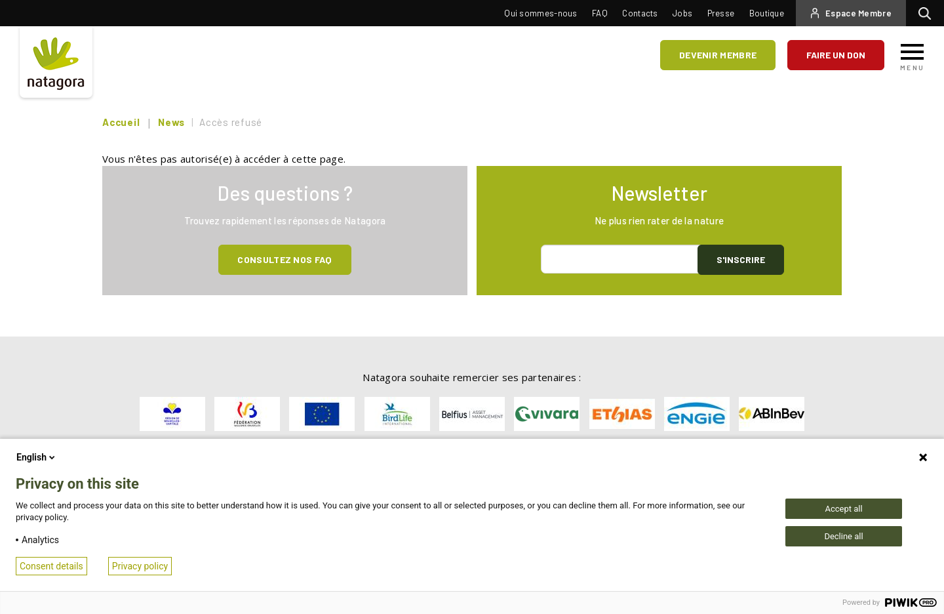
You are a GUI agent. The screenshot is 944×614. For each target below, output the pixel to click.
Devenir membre (718, 54)
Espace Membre (858, 13)
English (36, 457)
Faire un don (835, 54)
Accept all (843, 509)
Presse (721, 13)
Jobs (682, 13)
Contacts (640, 13)
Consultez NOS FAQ (284, 259)
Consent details (51, 566)
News (171, 122)
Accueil (121, 122)
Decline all (843, 536)
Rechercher (928, 13)
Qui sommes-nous (541, 13)
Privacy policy (140, 566)
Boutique (766, 13)
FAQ (600, 13)
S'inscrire (741, 259)
